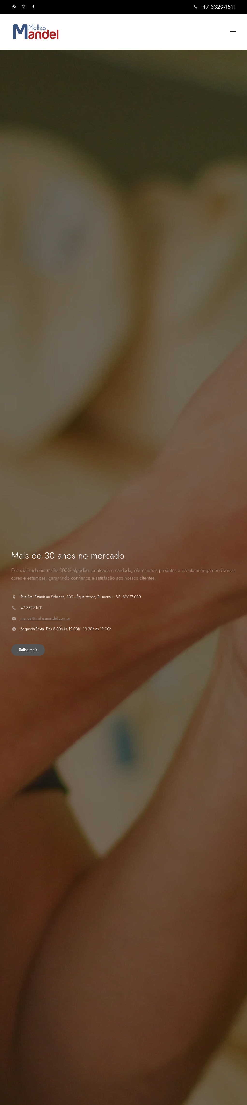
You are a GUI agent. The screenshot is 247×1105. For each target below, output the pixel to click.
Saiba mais (28, 650)
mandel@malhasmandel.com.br (45, 618)
